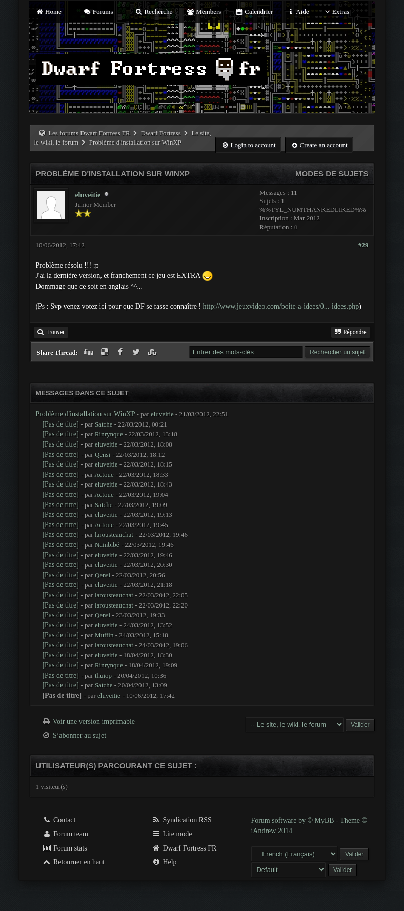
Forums (98, 11)
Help (164, 862)
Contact (58, 820)
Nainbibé (107, 545)
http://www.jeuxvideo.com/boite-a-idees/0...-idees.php (281, 306)
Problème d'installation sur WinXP (85, 414)
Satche (104, 424)
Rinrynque (109, 434)
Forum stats (64, 848)
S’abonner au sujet (79, 735)
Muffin (104, 635)
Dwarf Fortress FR (184, 848)
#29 (363, 245)
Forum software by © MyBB (293, 820)
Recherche (154, 11)
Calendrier (254, 11)
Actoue (104, 474)
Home (48, 11)
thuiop (103, 675)
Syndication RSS (182, 820)
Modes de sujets (332, 173)
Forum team (65, 834)
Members (204, 11)
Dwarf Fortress (160, 133)
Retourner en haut (73, 862)
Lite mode (172, 834)
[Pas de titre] (60, 424)
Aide (298, 11)
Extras (336, 11)
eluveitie (87, 195)
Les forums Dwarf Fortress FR (89, 133)
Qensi (102, 454)
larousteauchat (114, 534)
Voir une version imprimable (94, 721)
